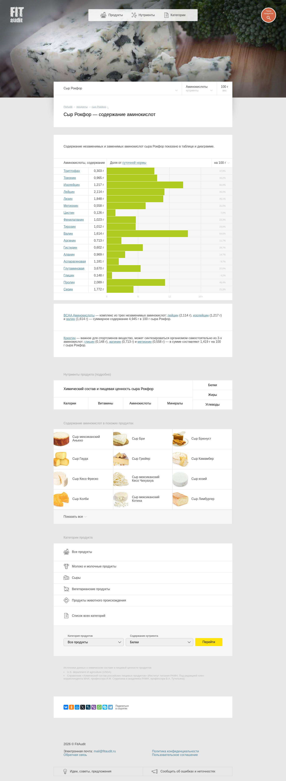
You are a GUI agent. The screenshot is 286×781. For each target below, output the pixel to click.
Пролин (69, 282)
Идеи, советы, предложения (90, 771)
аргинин (115, 341)
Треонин (70, 178)
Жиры (212, 394)
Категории (178, 15)
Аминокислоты (140, 403)
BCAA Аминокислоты (79, 315)
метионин (144, 341)
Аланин (69, 254)
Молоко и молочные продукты (90, 566)
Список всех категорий (84, 615)
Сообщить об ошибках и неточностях (187, 771)
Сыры (72, 577)
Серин (68, 289)
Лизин (68, 198)
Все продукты (78, 552)
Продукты (115, 15)
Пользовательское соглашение (175, 755)
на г (220, 162)
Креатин (70, 338)
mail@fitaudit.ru (105, 751)
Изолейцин (72, 184)
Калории (70, 403)
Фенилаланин (74, 219)
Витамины (105, 403)
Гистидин (70, 247)
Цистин (69, 212)
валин (70, 319)
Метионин (71, 205)
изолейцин (201, 315)
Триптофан (72, 171)
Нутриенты (147, 15)
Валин (68, 233)
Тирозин (70, 226)
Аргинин (70, 240)
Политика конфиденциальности (175, 751)
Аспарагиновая (75, 261)
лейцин (173, 315)
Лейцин (69, 191)
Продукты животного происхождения (95, 600)
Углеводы (213, 404)
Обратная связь (75, 755)
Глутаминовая (74, 268)
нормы (134, 162)
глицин (89, 341)
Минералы (175, 403)
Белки (212, 385)
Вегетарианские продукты (87, 589)
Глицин (69, 275)
